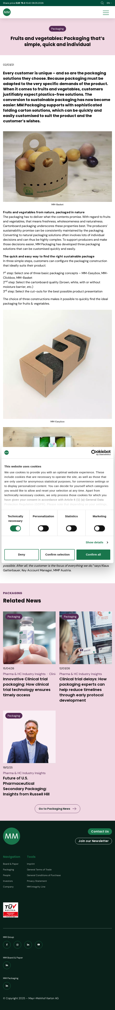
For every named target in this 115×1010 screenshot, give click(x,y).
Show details (94, 542)
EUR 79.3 (21, 3)
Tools (31, 857)
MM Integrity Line (36, 886)
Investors (8, 881)
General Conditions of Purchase (44, 875)
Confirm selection (57, 554)
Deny (21, 554)
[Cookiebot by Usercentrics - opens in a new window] (94, 452)
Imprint (31, 863)
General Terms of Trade (39, 869)
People (6, 875)
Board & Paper (10, 863)
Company (8, 886)
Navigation (11, 857)
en (109, 3)
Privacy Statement (37, 881)
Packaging (8, 869)
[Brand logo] (7, 12)
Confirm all (93, 554)
